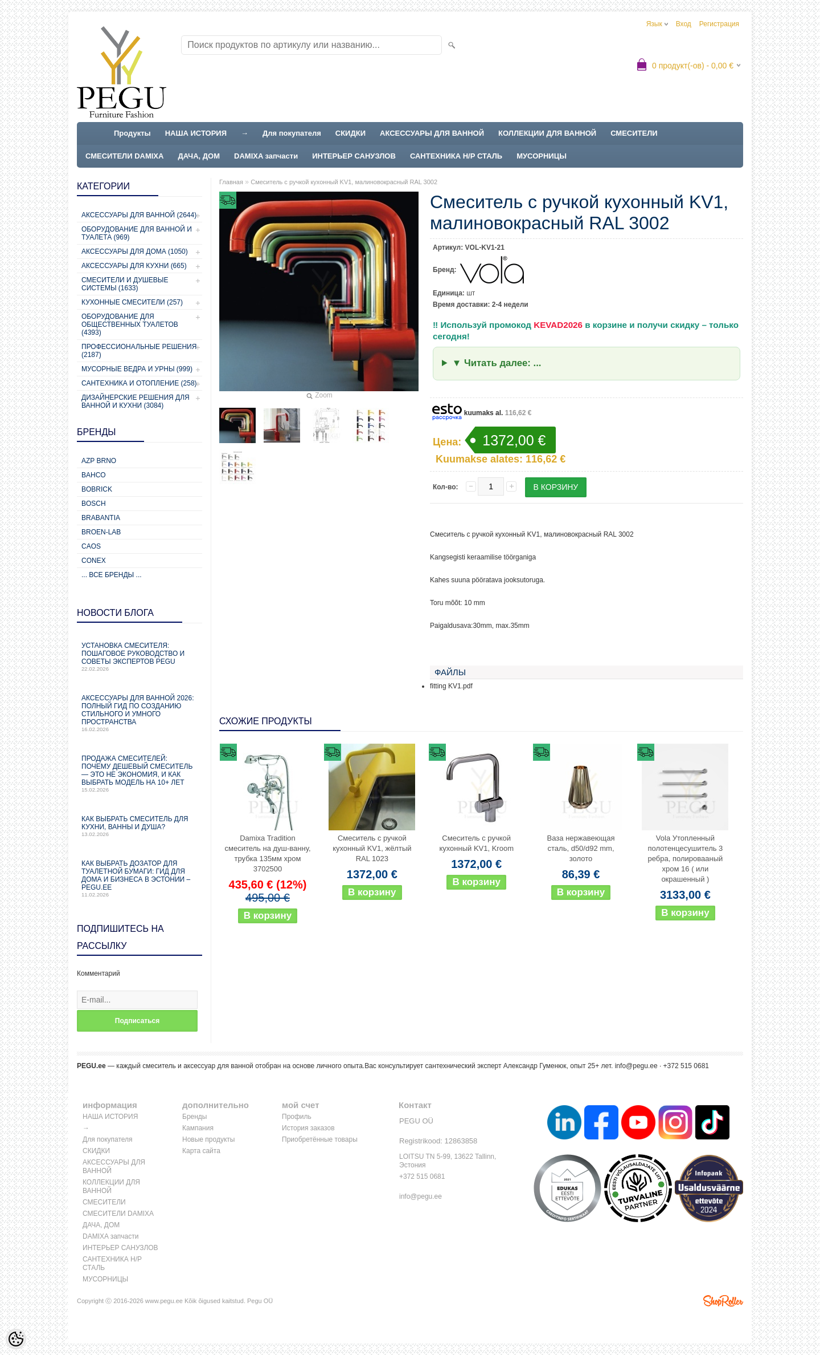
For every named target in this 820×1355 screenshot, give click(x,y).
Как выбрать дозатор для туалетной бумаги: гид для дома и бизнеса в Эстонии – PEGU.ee (139, 878)
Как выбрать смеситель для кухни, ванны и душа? (139, 826)
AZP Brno (98, 461)
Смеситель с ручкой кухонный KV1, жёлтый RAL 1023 (372, 848)
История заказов (308, 1128)
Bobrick (96, 489)
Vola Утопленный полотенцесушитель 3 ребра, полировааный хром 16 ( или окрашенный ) (685, 858)
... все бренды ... (111, 575)
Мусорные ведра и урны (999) (136, 369)
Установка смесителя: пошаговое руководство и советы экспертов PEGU (139, 657)
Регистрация (719, 24)
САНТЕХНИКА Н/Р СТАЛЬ (456, 156)
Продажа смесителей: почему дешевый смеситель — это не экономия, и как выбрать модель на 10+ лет (139, 773)
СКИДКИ (350, 133)
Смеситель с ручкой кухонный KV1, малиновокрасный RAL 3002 (344, 181)
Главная (231, 181)
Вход (683, 24)
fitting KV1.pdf (451, 686)
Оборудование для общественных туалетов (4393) (129, 324)
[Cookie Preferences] (16, 1339)
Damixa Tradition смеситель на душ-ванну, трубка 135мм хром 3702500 (267, 853)
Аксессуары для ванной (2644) (138, 215)
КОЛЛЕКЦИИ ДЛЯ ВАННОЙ (547, 133)
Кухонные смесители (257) (132, 302)
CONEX (93, 561)
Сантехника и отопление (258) (139, 383)
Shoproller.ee (723, 1301)
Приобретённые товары (320, 1139)
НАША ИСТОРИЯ (196, 133)
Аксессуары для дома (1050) (134, 251)
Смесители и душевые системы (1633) (124, 284)
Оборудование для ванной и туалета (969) (136, 233)
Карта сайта (201, 1151)
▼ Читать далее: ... (497, 363)
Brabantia (100, 518)
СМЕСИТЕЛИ (634, 133)
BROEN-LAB (101, 532)
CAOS (91, 546)
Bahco (93, 475)
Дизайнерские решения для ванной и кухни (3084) (135, 401)
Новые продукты (208, 1139)
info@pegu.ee (636, 1066)
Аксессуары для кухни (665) (134, 266)
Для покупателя (292, 133)
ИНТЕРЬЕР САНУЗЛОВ (354, 156)
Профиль (296, 1117)
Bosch (93, 504)
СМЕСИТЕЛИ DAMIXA (124, 156)
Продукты (132, 133)
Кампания (198, 1128)
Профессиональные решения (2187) (138, 351)
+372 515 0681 (422, 1176)
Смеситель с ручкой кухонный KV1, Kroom (476, 843)
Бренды (194, 1117)
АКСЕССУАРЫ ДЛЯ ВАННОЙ (432, 133)
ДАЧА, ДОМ (199, 156)
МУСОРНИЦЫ (541, 156)
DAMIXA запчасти (266, 156)
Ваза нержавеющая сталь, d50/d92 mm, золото (581, 848)
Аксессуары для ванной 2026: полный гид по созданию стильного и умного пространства (139, 713)
